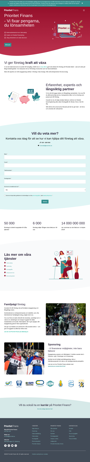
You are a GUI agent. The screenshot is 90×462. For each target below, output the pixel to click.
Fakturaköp (9, 263)
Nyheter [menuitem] (52, 433)
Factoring (8, 266)
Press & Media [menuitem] (73, 438)
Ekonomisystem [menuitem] (36, 441)
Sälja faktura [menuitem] (35, 428)
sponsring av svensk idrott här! (57, 366)
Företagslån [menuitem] (35, 438)
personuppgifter (36, 195)
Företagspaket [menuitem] (54, 436)
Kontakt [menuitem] (71, 428)
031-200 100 (7, 431)
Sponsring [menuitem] (71, 436)
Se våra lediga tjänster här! (45, 409)
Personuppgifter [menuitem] (73, 433)
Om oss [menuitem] (52, 431)
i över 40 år (43, 67)
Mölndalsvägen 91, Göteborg (12, 441)
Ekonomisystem (10, 276)
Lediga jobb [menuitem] (53, 441)
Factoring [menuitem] (34, 431)
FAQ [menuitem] (70, 431)
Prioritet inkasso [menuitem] (36, 443)
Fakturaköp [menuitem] (35, 436)
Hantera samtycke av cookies (40, 454)
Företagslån (9, 269)
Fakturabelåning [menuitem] (36, 433)
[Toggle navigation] (84, 10)
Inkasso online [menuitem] (54, 438)
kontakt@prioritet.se (46, 145)
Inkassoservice (10, 272)
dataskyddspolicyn (47, 195)
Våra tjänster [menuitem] (53, 428)
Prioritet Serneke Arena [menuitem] (56, 443)
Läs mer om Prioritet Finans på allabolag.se (16, 331)
